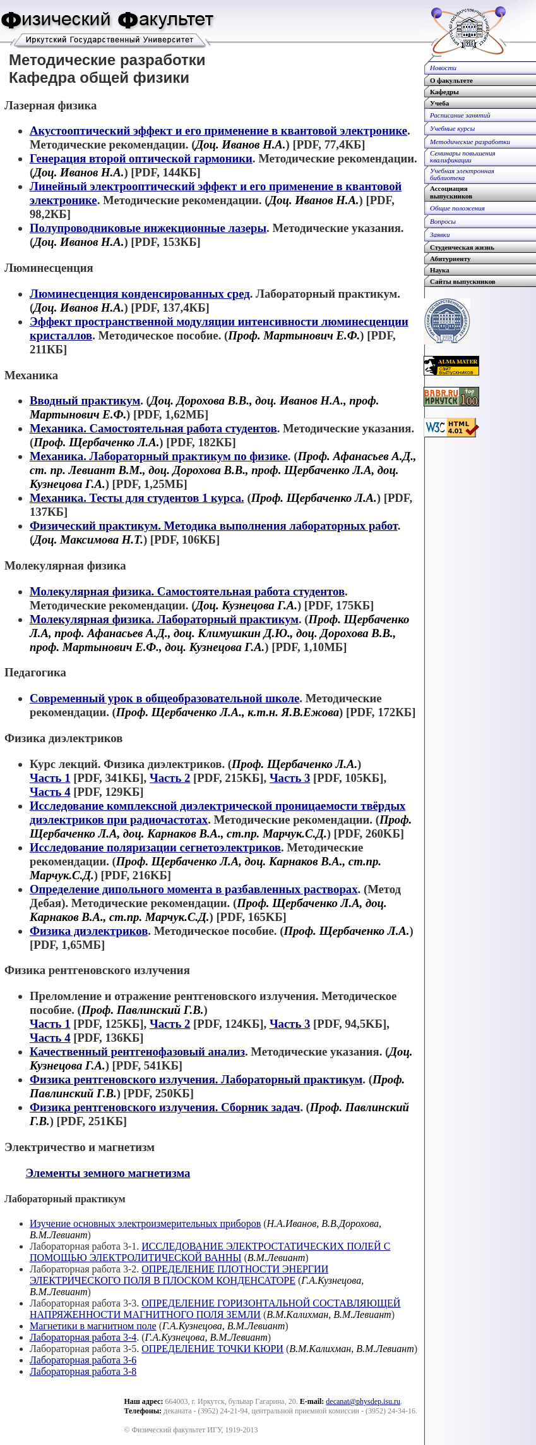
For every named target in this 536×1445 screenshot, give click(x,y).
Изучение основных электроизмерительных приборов (145, 1223)
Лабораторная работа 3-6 (83, 1360)
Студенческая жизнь (462, 247)
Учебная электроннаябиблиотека (462, 174)
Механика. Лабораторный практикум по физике (159, 456)
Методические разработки (470, 141)
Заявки (440, 234)
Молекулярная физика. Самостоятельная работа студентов (187, 591)
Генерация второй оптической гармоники (141, 158)
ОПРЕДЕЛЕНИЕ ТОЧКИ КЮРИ (212, 1348)
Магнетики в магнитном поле (93, 1325)
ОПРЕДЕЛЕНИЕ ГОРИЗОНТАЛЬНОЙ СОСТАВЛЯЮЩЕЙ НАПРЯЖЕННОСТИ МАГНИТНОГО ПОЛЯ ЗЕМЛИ (215, 1309)
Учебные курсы (452, 128)
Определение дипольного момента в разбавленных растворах (194, 889)
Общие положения (457, 208)
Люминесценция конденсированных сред (140, 293)
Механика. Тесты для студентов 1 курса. (137, 497)
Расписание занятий (460, 115)
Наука (440, 270)
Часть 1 (50, 777)
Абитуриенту (450, 258)
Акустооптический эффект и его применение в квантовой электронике (218, 130)
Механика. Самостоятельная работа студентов (153, 428)
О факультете (451, 80)
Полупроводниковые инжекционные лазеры (148, 228)
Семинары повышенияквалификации (463, 157)
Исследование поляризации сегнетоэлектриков (155, 847)
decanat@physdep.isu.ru (363, 1401)
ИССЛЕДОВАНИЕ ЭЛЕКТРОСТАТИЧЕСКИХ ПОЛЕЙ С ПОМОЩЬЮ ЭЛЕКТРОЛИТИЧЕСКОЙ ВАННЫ (210, 1252)
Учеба (439, 103)
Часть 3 (290, 777)
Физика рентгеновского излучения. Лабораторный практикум (196, 1079)
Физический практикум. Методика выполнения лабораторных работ (214, 525)
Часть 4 (50, 791)
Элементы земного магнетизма (107, 1173)
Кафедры (444, 91)
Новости (443, 67)
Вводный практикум (85, 400)
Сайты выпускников (463, 281)
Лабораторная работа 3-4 (83, 1337)
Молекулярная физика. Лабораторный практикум (164, 619)
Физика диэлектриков (89, 930)
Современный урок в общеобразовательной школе (164, 698)
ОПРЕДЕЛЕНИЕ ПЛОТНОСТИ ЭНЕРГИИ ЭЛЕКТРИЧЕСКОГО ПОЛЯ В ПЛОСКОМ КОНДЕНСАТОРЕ (179, 1275)
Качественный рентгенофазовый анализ (137, 1051)
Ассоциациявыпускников (451, 192)
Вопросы (443, 221)
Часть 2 (170, 777)
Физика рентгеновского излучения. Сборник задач (165, 1107)
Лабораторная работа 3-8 (83, 1371)
